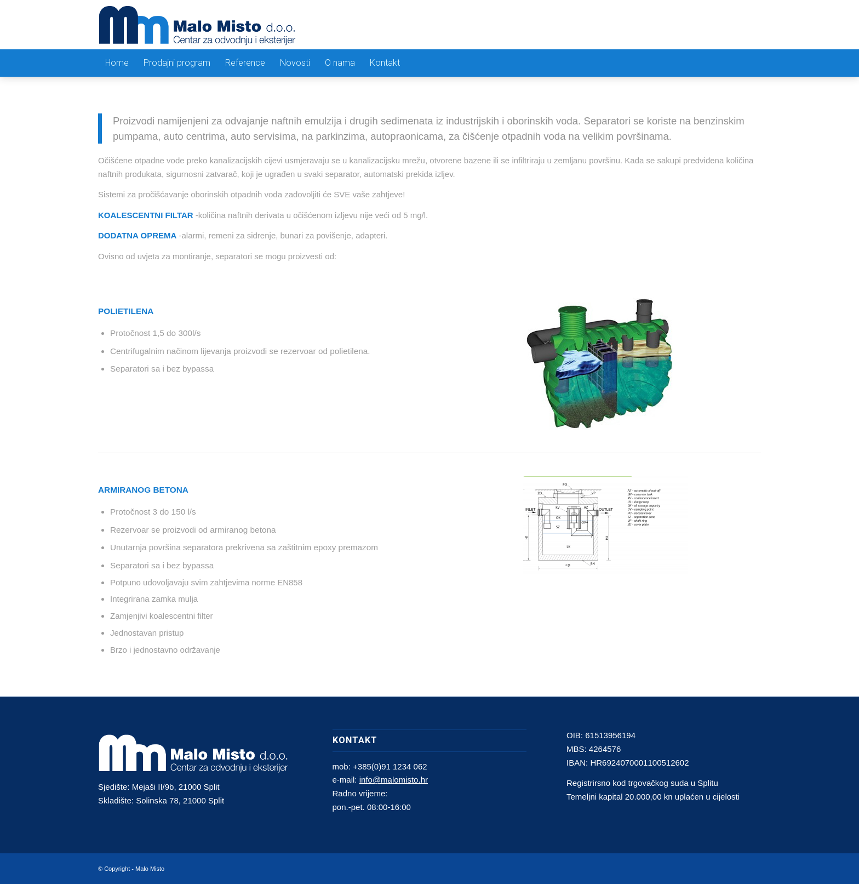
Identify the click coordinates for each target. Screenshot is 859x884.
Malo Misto (149, 868)
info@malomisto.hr (393, 779)
